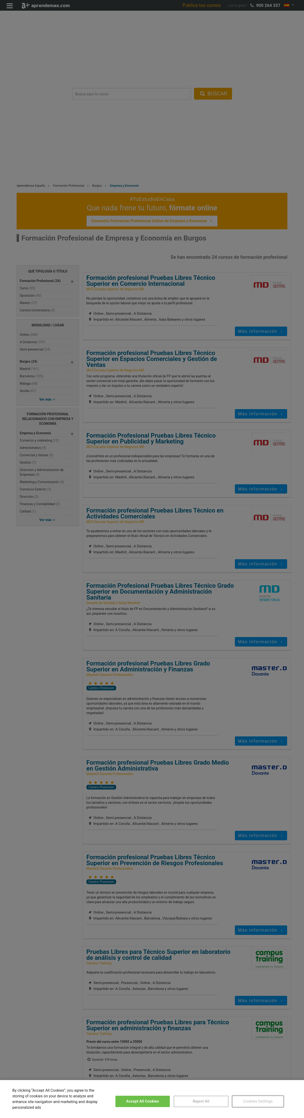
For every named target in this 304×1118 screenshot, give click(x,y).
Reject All (201, 1101)
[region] (152, 1099)
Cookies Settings (258, 1101)
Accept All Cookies (142, 1101)
